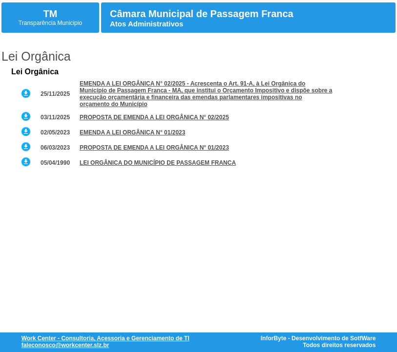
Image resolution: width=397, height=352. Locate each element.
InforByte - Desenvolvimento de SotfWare (318, 338)
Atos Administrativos (146, 24)
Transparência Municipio (50, 23)
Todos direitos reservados (339, 345)
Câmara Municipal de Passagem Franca (201, 13)
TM (50, 13)
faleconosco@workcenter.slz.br (65, 345)
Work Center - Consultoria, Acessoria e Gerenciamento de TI (105, 338)
